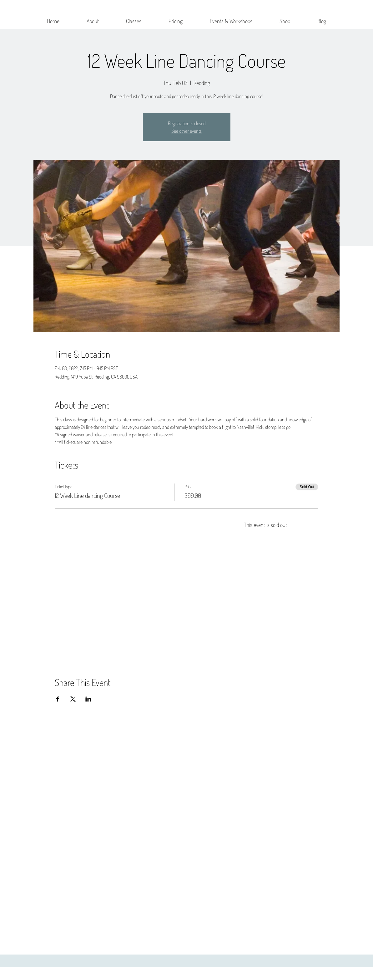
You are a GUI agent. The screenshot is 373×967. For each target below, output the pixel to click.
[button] (93, 18)
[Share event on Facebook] (58, 699)
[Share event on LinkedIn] (88, 699)
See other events (186, 131)
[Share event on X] (73, 699)
